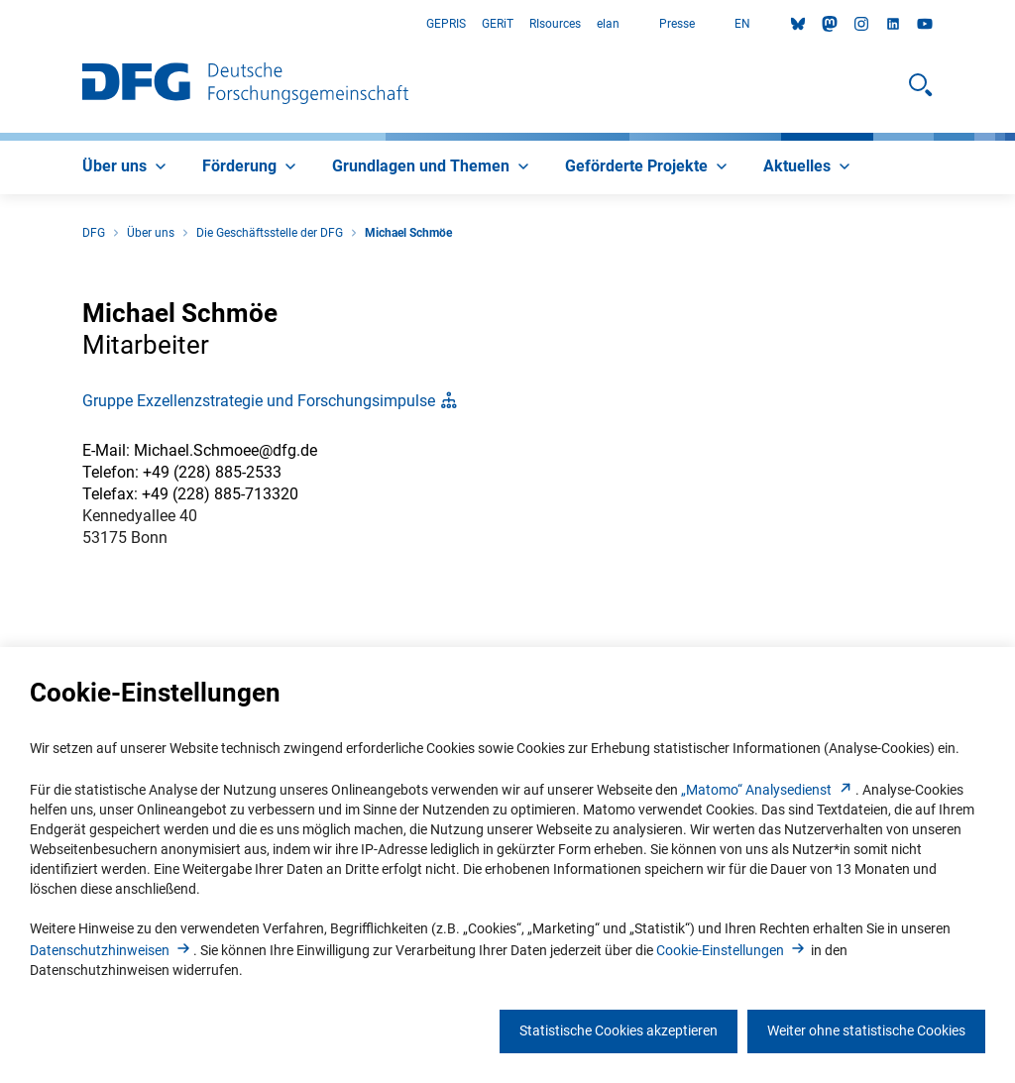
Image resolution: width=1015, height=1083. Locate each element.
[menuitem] (126, 167)
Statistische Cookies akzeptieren (618, 1030)
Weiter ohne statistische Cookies (866, 1030)
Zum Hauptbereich (0, 24)
